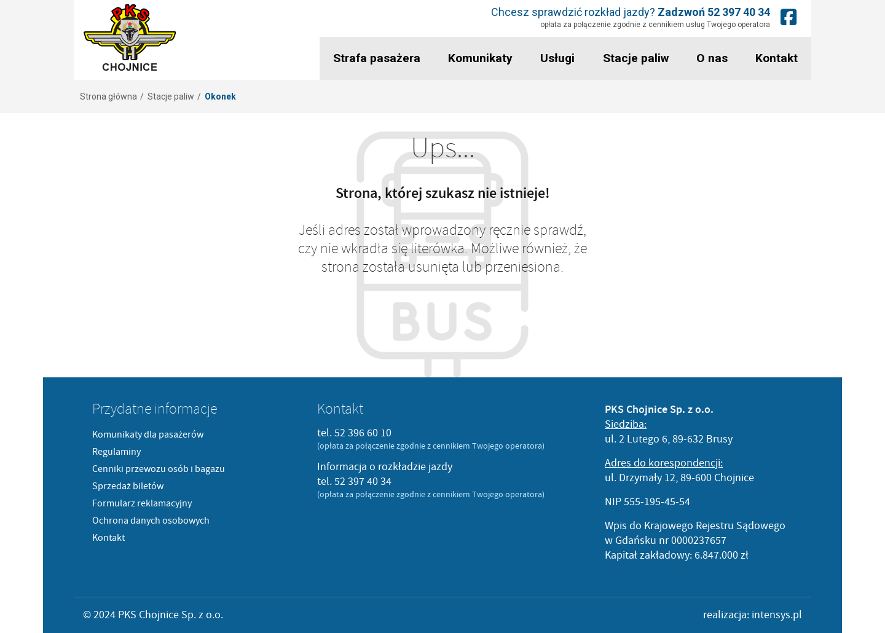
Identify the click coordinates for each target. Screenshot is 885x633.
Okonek (220, 96)
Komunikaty (477, 58)
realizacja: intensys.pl (752, 615)
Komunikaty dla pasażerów (147, 434)
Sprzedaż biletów (127, 486)
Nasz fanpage (790, 17)
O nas (710, 58)
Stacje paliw (634, 58)
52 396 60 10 (362, 433)
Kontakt (775, 58)
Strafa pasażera (375, 58)
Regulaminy (116, 452)
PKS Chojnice (130, 38)
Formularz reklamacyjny (142, 503)
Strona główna (108, 96)
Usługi (555, 58)
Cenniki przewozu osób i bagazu (158, 469)
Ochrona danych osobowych (151, 520)
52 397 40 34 (740, 12)
